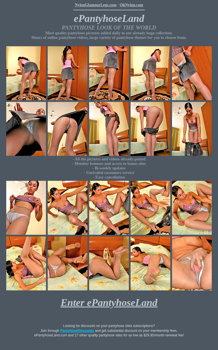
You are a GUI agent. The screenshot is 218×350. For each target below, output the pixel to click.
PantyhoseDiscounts (77, 331)
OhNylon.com (131, 5)
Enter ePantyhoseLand (108, 302)
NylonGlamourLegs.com (96, 5)
